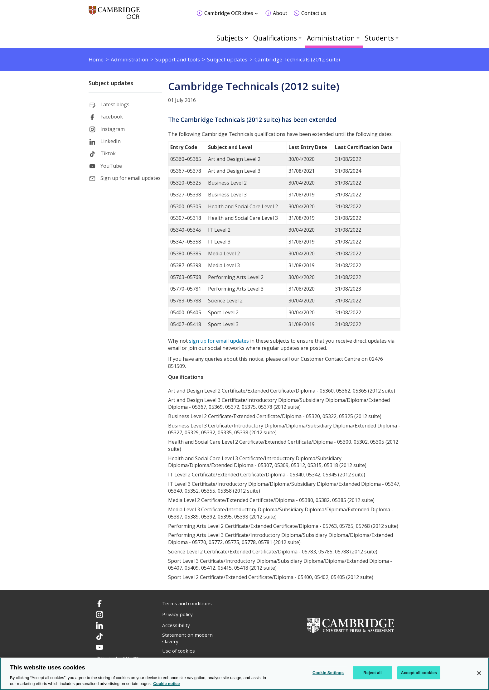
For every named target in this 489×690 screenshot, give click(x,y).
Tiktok (108, 153)
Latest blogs (114, 104)
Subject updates (111, 83)
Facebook (111, 116)
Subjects (229, 37)
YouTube (111, 165)
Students (379, 37)
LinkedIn (110, 141)
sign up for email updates (219, 340)
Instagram (112, 129)
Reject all (372, 672)
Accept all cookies (419, 672)
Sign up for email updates (130, 178)
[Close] (479, 673)
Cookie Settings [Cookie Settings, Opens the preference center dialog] (328, 672)
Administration (331, 37)
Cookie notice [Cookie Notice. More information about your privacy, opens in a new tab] (166, 683)
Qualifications (275, 37)
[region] (244, 674)
